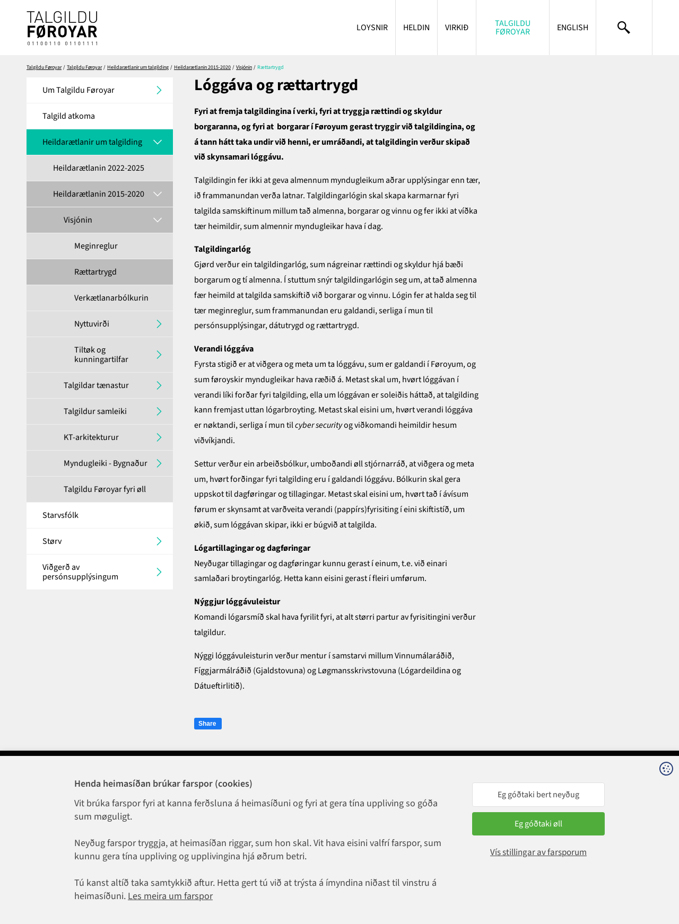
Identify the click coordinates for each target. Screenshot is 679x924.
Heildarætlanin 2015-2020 (202, 67)
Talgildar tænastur (96, 385)
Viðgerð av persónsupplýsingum (80, 572)
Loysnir (372, 27)
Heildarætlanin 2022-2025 (98, 168)
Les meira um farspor (170, 896)
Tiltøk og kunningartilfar (101, 354)
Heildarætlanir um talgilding (138, 67)
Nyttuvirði (91, 324)
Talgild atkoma (68, 116)
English (572, 27)
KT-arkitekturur (91, 437)
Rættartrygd (95, 272)
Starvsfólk (60, 515)
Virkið (456, 27)
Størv (52, 541)
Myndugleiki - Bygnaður (105, 463)
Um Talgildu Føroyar (78, 90)
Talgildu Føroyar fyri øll (105, 489)
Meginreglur (96, 246)
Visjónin (244, 67)
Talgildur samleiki (95, 411)
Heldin (416, 27)
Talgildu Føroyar (512, 27)
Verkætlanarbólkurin (111, 298)
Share (207, 723)
